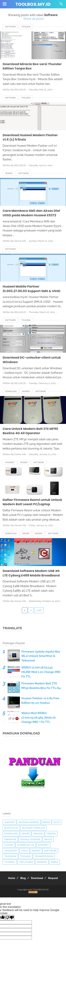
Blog (57, 822)
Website (42, 862)
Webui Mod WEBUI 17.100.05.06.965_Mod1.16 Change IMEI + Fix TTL (38, 717)
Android (9, 822)
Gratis (48, 839)
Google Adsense (30, 839)
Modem (8, 173)
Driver (25, 533)
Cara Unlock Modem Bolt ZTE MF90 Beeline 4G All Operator (30, 431)
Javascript (10, 850)
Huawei (8, 845)
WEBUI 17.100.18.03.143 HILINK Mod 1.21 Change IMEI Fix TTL (40, 672)
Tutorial (9, 862)
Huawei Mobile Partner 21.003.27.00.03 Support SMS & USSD (31, 288)
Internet (10, 462)
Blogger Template (33, 828)
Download (11, 391)
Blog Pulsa (11, 828)
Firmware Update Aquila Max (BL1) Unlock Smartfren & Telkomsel (40, 656)
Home (11, 878)
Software (10, 27)
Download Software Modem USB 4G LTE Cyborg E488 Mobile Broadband (31, 573)
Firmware (10, 839)
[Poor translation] (9, 917)
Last (39, 610)
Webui (54, 862)
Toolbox (25, 27)
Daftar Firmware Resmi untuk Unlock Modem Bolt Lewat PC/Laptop (32, 502)
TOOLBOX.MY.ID (33, 4)
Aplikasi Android (28, 822)
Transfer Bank (43, 856)
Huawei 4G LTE (25, 845)
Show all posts (33, 18)
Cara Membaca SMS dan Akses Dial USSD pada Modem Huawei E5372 (31, 212)
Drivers (38, 833)
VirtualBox (26, 862)
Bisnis (46, 822)
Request (53, 878)
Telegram (10, 856)
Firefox (51, 833)
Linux (24, 850)
